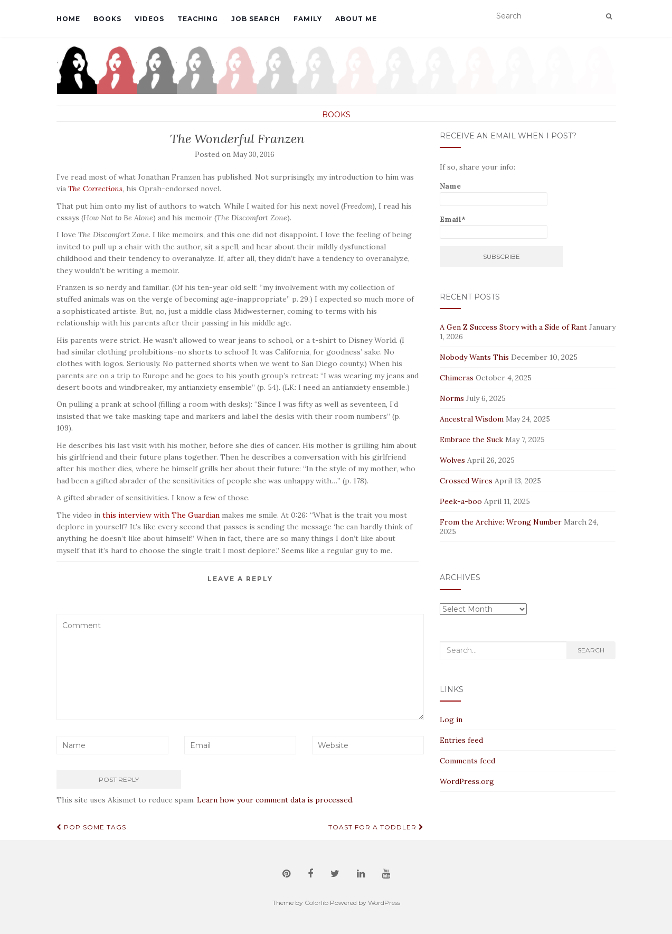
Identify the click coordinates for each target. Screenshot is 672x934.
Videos (149, 19)
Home (68, 19)
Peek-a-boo (461, 501)
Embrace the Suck (471, 439)
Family (308, 19)
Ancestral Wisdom (472, 419)
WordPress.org (467, 781)
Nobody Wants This (474, 357)
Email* (493, 226)
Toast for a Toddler (376, 827)
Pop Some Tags (91, 827)
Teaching (197, 19)
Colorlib (316, 903)
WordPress (384, 903)
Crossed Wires (466, 480)
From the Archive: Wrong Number (501, 522)
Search (591, 650)
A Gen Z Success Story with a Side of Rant (513, 327)
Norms (452, 398)
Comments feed (467, 760)
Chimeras (457, 377)
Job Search (255, 19)
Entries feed (461, 740)
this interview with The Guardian (161, 515)
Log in (451, 719)
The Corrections (95, 188)
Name (493, 193)
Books (107, 19)
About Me (356, 19)
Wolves (452, 460)
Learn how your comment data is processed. (275, 800)
